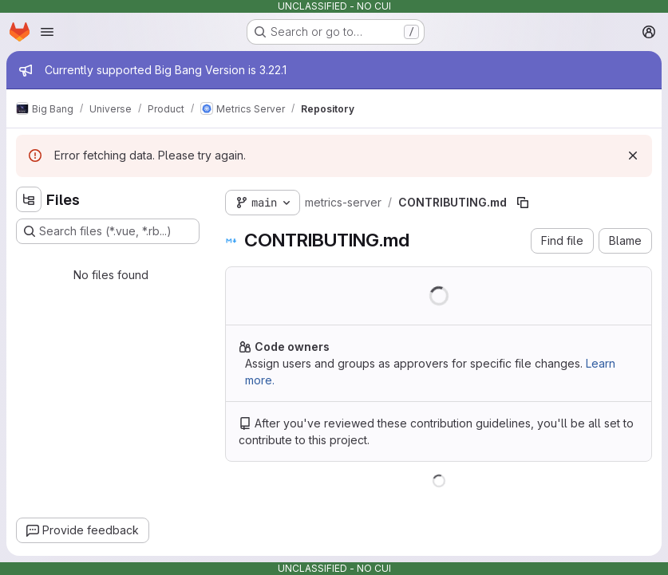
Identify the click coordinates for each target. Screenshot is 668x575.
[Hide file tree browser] (29, 199)
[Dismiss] (632, 155)
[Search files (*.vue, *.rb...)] (108, 231)
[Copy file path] (523, 202)
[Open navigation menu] (47, 32)
